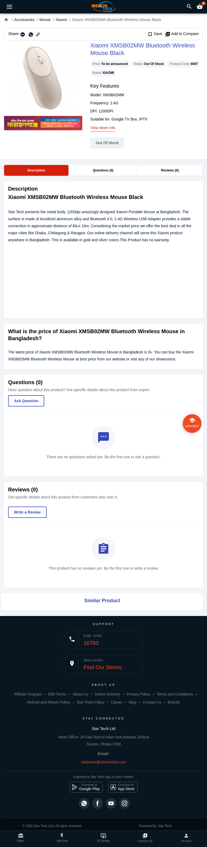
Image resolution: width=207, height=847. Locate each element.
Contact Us (152, 702)
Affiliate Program (28, 694)
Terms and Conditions (175, 694)
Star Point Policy (90, 702)
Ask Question (26, 401)
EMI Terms (57, 694)
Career (116, 702)
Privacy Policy (138, 694)
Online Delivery (107, 694)
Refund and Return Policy (48, 702)
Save (154, 34)
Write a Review (27, 512)
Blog (132, 702)
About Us (80, 694)
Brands (174, 702)
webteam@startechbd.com (103, 762)
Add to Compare (182, 34)
